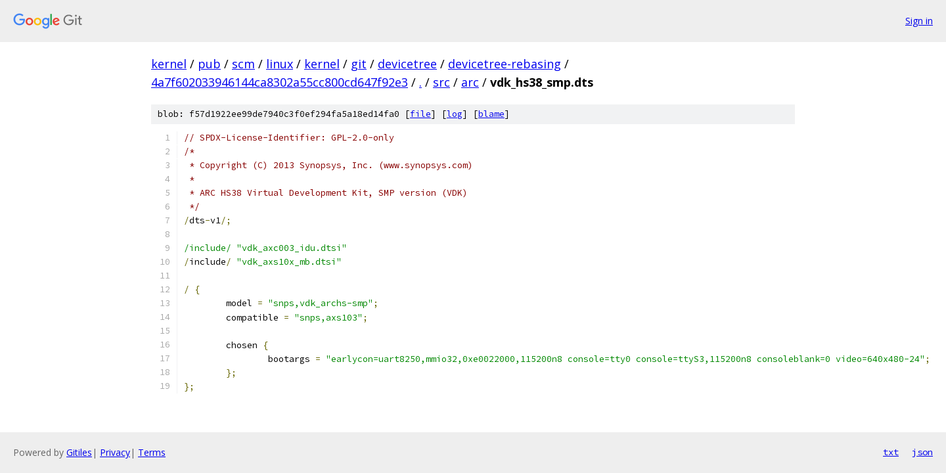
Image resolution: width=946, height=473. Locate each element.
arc (470, 82)
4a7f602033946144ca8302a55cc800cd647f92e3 (279, 82)
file (420, 114)
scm (243, 64)
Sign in (919, 20)
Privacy (115, 452)
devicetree (407, 64)
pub (209, 64)
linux (279, 64)
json (922, 452)
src (441, 82)
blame (491, 114)
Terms (152, 452)
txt (891, 452)
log (454, 114)
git (359, 64)
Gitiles (79, 452)
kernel (169, 64)
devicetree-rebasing (504, 64)
